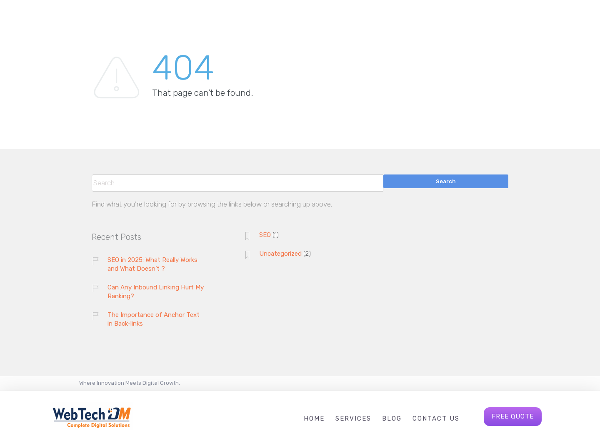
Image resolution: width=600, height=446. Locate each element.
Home (314, 418)
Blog (392, 418)
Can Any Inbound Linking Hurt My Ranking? (156, 292)
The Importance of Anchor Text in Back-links (154, 319)
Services (353, 418)
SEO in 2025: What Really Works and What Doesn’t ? (153, 264)
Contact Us (436, 418)
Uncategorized (280, 253)
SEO (265, 235)
